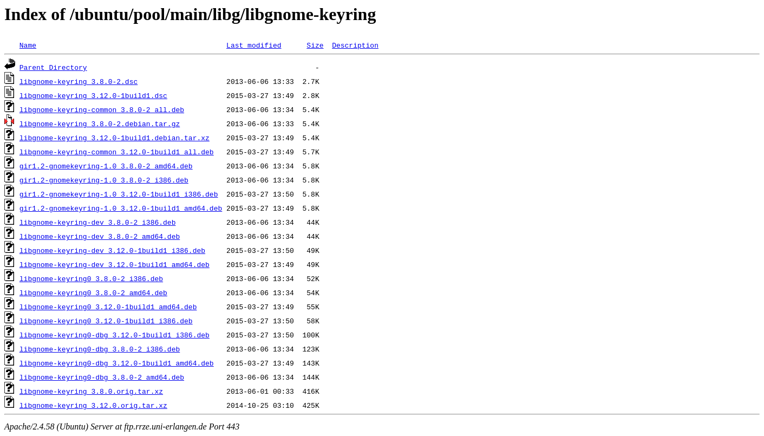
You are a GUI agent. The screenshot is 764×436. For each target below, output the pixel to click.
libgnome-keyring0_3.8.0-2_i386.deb (91, 278)
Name (27, 45)
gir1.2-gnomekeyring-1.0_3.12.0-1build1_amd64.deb (120, 208)
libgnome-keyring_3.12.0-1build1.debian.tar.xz (114, 137)
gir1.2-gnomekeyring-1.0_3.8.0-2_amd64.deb (106, 166)
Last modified (253, 45)
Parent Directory (53, 67)
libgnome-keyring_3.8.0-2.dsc (78, 81)
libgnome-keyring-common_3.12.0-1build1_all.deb (116, 152)
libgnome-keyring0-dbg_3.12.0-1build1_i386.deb (114, 335)
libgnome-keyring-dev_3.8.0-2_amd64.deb (99, 236)
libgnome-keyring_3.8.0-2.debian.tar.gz (99, 123)
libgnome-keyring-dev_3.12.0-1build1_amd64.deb (114, 264)
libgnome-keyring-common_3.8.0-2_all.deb (101, 109)
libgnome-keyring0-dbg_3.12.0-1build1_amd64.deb (116, 363)
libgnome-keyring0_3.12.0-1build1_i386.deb (106, 321)
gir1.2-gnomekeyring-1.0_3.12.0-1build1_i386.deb (118, 194)
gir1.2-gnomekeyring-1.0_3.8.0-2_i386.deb (103, 180)
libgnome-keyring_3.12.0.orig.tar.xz (93, 405)
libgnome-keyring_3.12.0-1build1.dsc (93, 95)
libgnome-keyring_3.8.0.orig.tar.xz (91, 391)
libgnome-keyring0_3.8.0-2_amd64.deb (93, 292)
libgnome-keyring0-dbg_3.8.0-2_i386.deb (99, 349)
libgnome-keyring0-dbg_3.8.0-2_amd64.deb (101, 377)
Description (355, 45)
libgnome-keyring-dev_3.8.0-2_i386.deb (97, 222)
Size (314, 45)
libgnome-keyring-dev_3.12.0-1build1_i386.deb (112, 250)
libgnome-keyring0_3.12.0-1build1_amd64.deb (108, 306)
